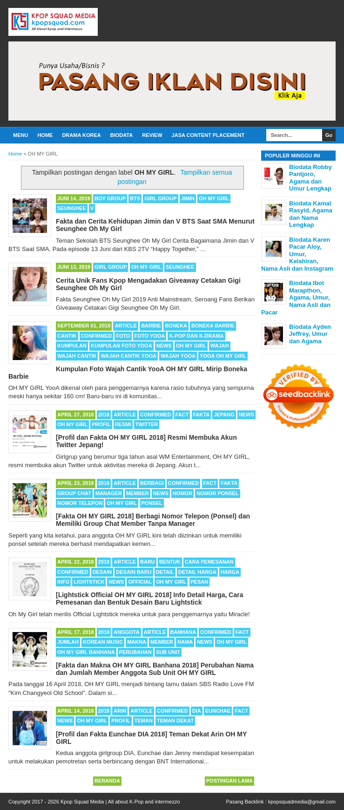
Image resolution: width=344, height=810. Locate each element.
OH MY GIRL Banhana (86, 652)
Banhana (183, 632)
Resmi (123, 424)
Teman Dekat (175, 720)
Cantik (67, 336)
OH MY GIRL (214, 198)
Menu (20, 135)
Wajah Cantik (76, 356)
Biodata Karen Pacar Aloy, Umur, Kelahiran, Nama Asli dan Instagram (297, 254)
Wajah (219, 345)
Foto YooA (150, 336)
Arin (120, 711)
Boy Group (110, 198)
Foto (123, 336)
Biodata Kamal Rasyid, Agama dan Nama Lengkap (310, 214)
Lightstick (89, 582)
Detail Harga (197, 572)
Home (45, 135)
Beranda (107, 780)
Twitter (146, 424)
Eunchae (217, 711)
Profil (101, 424)
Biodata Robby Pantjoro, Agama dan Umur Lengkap (310, 177)
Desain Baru (133, 572)
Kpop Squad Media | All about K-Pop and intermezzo (120, 801)
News (164, 345)
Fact (182, 414)
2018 (103, 414)
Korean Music (103, 642)
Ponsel (152, 503)
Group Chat (74, 493)
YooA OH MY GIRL (223, 356)
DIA (196, 711)
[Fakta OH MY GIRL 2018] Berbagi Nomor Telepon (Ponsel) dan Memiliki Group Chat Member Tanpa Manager (153, 519)
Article (126, 325)
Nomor (182, 493)
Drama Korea (81, 135)
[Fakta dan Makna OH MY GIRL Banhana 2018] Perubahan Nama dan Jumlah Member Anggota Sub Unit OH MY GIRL (155, 668)
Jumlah (68, 642)
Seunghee (71, 208)
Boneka (176, 325)
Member (137, 493)
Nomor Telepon (79, 503)
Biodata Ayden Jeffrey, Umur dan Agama (310, 334)
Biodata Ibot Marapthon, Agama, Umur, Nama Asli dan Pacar (296, 297)
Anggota (126, 632)
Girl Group (160, 198)
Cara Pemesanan (209, 562)
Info (63, 582)
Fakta (201, 414)
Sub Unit (168, 652)
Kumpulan (72, 345)
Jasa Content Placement (208, 135)
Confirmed (96, 336)
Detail (165, 572)
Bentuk (170, 562)
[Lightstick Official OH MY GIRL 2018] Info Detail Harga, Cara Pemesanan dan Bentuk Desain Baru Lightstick (149, 598)
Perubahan (135, 652)
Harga (230, 572)
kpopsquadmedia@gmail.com (302, 801)
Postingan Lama (229, 780)
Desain (102, 572)
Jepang (224, 414)
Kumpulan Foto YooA (121, 345)
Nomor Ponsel (217, 493)
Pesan (200, 582)
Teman (144, 720)
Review (152, 135)
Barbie (151, 325)
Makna (136, 642)
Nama (185, 642)
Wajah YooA (178, 356)
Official (140, 582)
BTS (135, 198)
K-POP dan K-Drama (196, 336)
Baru (147, 562)
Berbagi (152, 483)
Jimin (188, 198)
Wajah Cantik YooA (128, 356)
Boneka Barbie (213, 325)
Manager (108, 493)
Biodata (121, 135)
